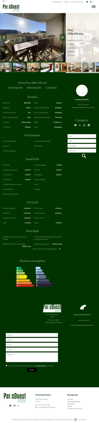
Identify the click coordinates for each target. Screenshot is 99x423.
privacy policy (41, 366)
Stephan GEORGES (82, 99)
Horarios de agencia (46, 419)
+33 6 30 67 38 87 (83, 105)
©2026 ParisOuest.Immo (20, 419)
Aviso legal (34, 419)
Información (34, 87)
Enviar (32, 370)
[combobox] (82, 136)
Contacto (51, 87)
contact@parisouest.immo (53, 322)
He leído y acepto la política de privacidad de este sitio (31, 366)
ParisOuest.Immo (43, 395)
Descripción (15, 87)
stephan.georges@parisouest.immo (83, 107)
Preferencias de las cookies (64, 419)
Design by (82, 419)
